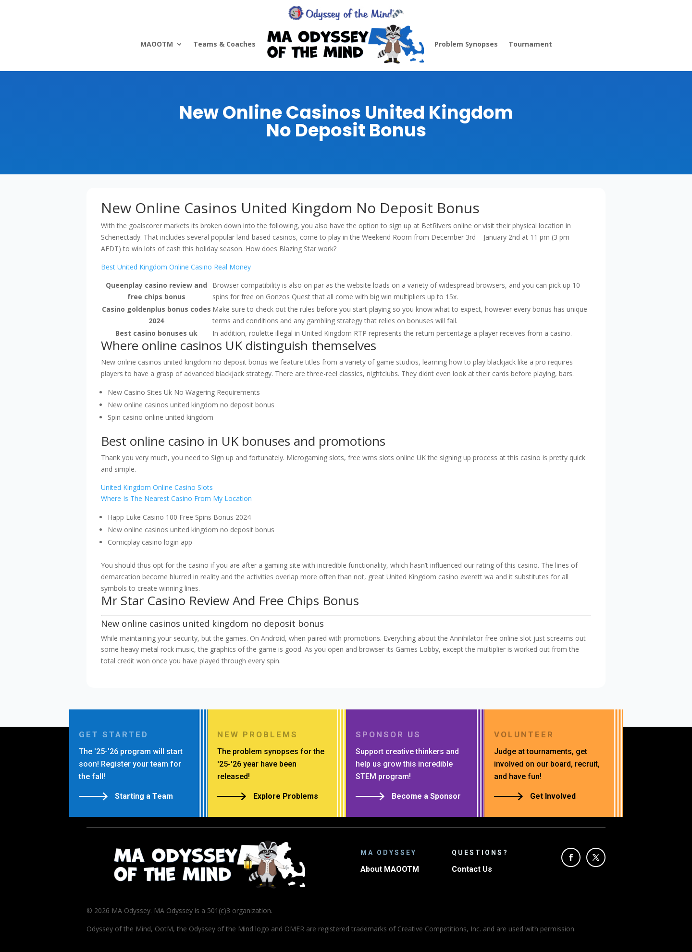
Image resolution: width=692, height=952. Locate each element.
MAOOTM (156, 44)
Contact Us (472, 869)
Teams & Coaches (224, 44)
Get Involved (553, 796)
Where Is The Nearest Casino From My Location (176, 498)
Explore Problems (285, 796)
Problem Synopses (466, 44)
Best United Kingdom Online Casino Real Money (176, 266)
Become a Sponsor (426, 796)
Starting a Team (144, 796)
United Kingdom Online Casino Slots (157, 487)
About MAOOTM (389, 869)
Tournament (530, 44)
